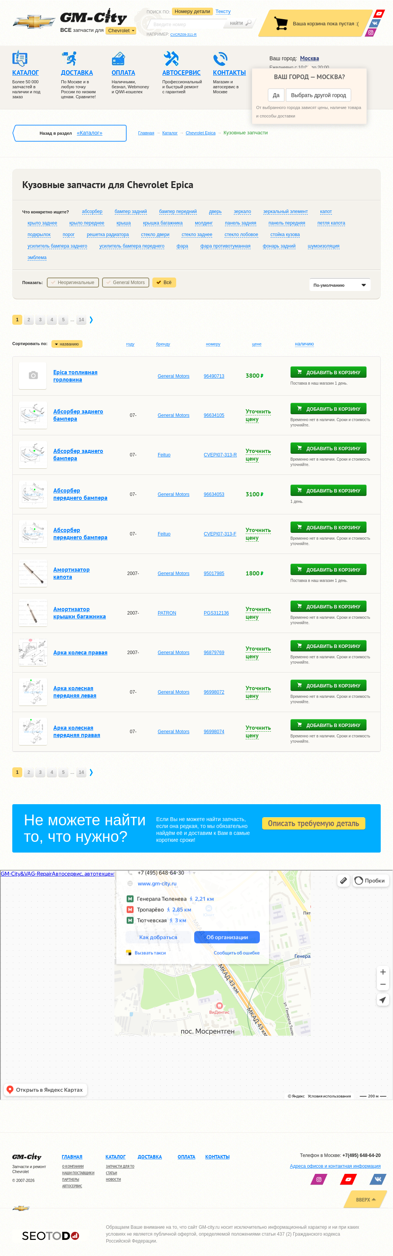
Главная (146, 133)
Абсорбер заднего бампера (78, 414)
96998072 (214, 692)
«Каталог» (89, 133)
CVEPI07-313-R (220, 455)
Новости (113, 1179)
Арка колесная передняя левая (74, 691)
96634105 (214, 415)
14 (81, 319)
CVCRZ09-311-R (183, 34)
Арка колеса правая (80, 652)
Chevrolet (119, 30)
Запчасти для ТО (120, 1166)
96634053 (214, 494)
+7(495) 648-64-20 (361, 1155)
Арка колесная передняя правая (76, 731)
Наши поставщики (78, 1173)
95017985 (214, 573)
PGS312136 (216, 613)
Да (276, 95)
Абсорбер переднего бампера (80, 493)
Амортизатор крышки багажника (79, 612)
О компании (73, 1166)
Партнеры (70, 1179)
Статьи (111, 1173)
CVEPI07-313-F (220, 534)
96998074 (214, 731)
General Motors (129, 282)
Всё (167, 282)
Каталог (170, 133)
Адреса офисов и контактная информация (335, 1166)
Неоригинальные (76, 282)
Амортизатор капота (71, 572)
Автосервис (72, 1186)
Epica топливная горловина (75, 375)
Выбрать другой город (318, 95)
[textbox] (187, 24)
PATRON (167, 613)
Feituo (164, 455)
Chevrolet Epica (201, 133)
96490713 (214, 376)
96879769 (214, 652)
